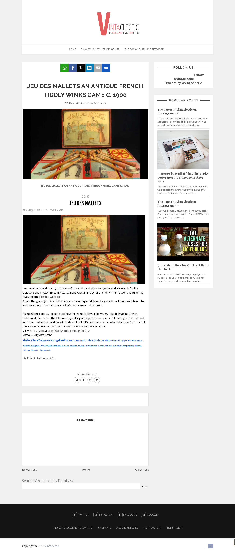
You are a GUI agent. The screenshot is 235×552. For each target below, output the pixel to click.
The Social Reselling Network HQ (72, 528)
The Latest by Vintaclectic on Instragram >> (177, 112)
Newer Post (29, 470)
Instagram (103, 515)
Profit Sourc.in (152, 528)
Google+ (150, 515)
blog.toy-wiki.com (50, 297)
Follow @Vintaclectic (188, 77)
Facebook (127, 515)
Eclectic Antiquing (127, 528)
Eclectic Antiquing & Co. (41, 358)
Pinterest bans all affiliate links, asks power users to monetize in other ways (182, 178)
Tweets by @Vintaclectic (183, 83)
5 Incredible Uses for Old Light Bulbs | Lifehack (183, 267)
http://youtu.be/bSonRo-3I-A (72, 331)
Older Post (142, 470)
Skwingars (104, 528)
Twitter (80, 515)
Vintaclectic (52, 546)
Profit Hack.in (174, 528)
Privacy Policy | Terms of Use (100, 49)
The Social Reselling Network (144, 49)
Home (72, 49)
